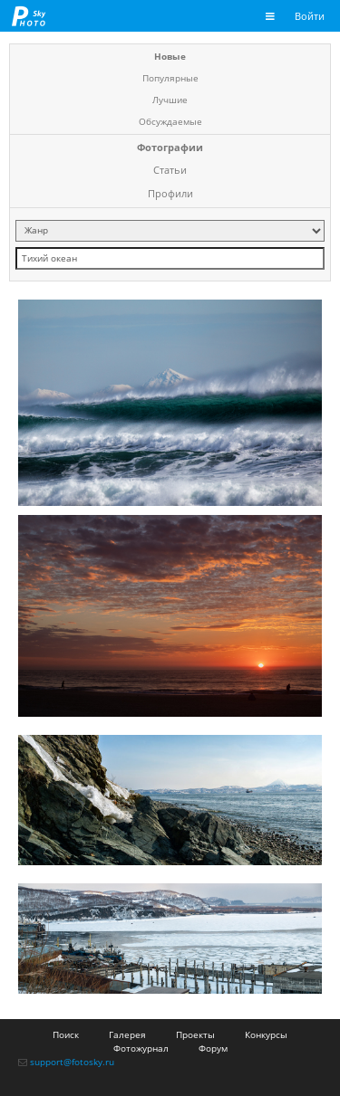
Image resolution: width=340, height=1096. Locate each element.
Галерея (127, 1034)
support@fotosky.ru (72, 1061)
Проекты (195, 1034)
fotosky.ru (29, 16)
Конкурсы (266, 1034)
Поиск (66, 1034)
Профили (170, 193)
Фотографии (170, 147)
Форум (213, 1048)
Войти (310, 16)
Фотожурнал (141, 1048)
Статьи (170, 169)
